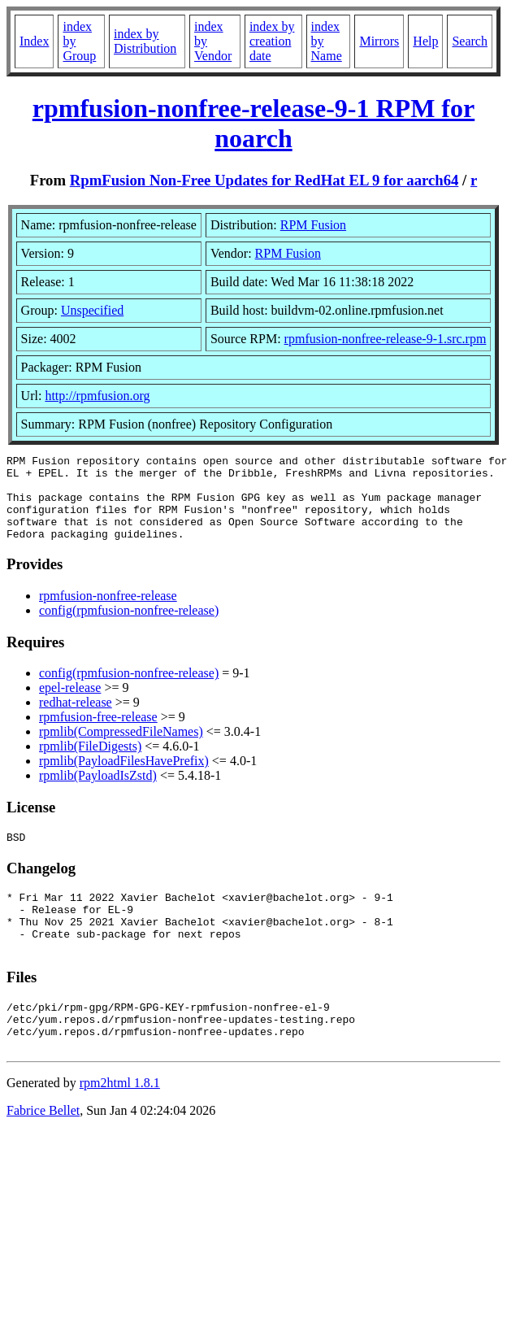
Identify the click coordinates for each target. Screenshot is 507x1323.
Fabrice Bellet (43, 1152)
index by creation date (272, 41)
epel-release (70, 705)
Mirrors (379, 41)
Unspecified (92, 310)
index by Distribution (145, 41)
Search (470, 41)
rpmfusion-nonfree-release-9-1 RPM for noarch (253, 123)
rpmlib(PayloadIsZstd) (98, 792)
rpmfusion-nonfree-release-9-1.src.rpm (385, 339)
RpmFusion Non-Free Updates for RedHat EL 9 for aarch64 (264, 180)
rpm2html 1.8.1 (120, 1124)
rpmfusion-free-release (98, 734)
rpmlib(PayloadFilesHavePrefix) (124, 778)
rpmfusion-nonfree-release (108, 613)
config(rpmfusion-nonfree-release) (129, 627)
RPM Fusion (313, 225)
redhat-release (75, 719)
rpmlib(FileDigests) (90, 763)
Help (425, 41)
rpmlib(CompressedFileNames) (121, 748)
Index (34, 41)
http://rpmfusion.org (97, 396)
